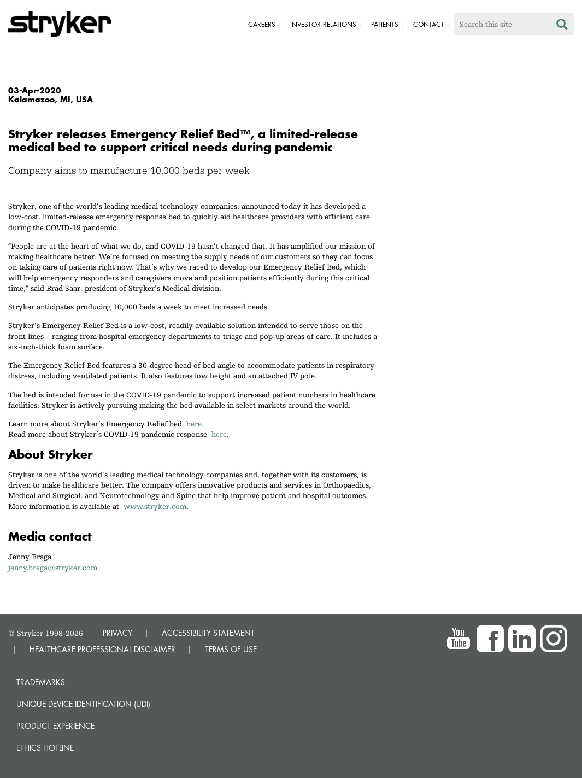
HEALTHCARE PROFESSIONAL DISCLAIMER (102, 649)
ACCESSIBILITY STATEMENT (208, 633)
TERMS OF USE (231, 649)
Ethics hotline (45, 747)
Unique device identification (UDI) (83, 704)
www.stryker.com (155, 506)
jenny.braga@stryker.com (52, 567)
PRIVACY (117, 633)
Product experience (55, 726)
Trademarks (40, 682)
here (194, 423)
